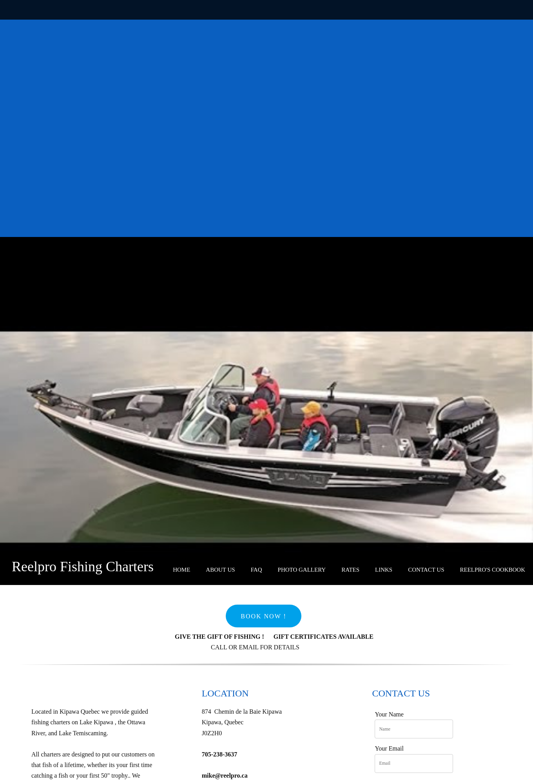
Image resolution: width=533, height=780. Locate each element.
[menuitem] (181, 570)
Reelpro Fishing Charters (83, 566)
